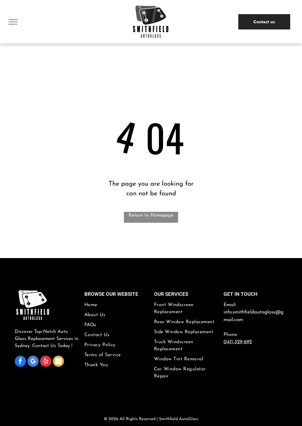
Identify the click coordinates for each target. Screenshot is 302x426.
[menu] (13, 21)
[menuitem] (116, 306)
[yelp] (45, 362)
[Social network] (58, 362)
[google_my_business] (33, 362)
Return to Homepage (151, 215)
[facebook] (20, 362)
